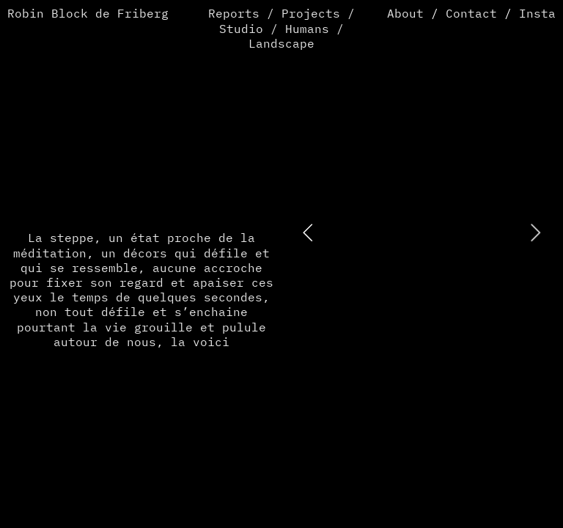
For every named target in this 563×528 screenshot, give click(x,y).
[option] (421, 232)
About (405, 14)
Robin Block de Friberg (88, 14)
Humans (307, 29)
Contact (471, 14)
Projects (311, 14)
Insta (537, 14)
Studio (241, 29)
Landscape (281, 44)
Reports (234, 14)
